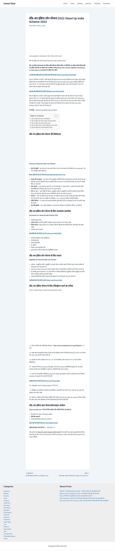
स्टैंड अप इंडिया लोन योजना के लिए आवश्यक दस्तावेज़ (45, 121)
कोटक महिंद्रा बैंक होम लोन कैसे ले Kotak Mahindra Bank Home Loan (49, 174)
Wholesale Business (10, 536)
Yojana (72, 3)
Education (7, 510)
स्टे (54, 75)
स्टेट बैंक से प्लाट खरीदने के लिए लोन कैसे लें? (47, 110)
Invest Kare (9, 3)
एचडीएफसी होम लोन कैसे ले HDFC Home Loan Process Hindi (47, 280)
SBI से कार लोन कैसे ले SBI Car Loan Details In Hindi (44, 423)
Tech (5, 532)
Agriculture (7, 491)
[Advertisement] (57, 42)
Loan (5, 525)
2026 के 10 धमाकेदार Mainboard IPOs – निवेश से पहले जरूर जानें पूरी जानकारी (82, 491)
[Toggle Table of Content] (57, 116)
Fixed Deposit (8, 513)
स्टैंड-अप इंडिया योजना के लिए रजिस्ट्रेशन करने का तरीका (45, 125)
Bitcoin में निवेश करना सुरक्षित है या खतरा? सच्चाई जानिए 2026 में (77, 496)
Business (88, 3)
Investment (7, 520)
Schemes (7, 527)
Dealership (106, 3)
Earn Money (7, 508)
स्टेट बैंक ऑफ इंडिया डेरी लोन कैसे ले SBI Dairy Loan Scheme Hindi (48, 91)
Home (65, 3)
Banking (79, 3)
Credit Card (7, 503)
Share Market (8, 529)
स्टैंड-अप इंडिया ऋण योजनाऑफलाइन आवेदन (43, 127)
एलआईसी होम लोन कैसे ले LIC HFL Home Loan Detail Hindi (46, 233)
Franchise (97, 3)
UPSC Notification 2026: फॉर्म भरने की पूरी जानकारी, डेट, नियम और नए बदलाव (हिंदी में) (84, 498)
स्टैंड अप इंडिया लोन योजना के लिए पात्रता (42, 123)
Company (7, 501)
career (6, 498)
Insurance (7, 517)
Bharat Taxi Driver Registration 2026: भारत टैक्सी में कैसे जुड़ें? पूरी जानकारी (81, 494)
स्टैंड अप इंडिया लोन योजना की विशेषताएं (42, 119)
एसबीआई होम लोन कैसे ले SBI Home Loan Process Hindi (46, 381)
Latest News (8, 522)
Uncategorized (8, 534)
